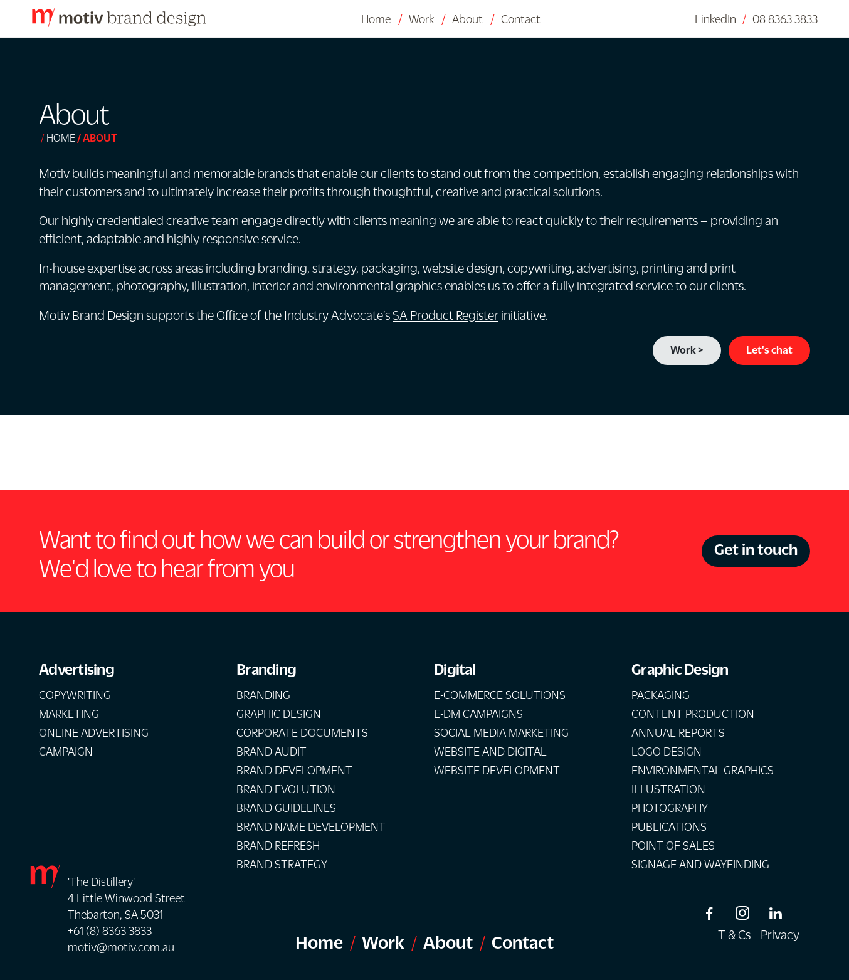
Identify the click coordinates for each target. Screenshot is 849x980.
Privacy (780, 934)
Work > (687, 350)
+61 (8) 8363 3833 (110, 930)
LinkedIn (715, 19)
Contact (521, 19)
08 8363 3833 (785, 19)
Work (421, 19)
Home (376, 19)
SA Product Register (445, 315)
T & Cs (734, 934)
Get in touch (756, 548)
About (467, 19)
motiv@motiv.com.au (121, 946)
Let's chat (769, 350)
